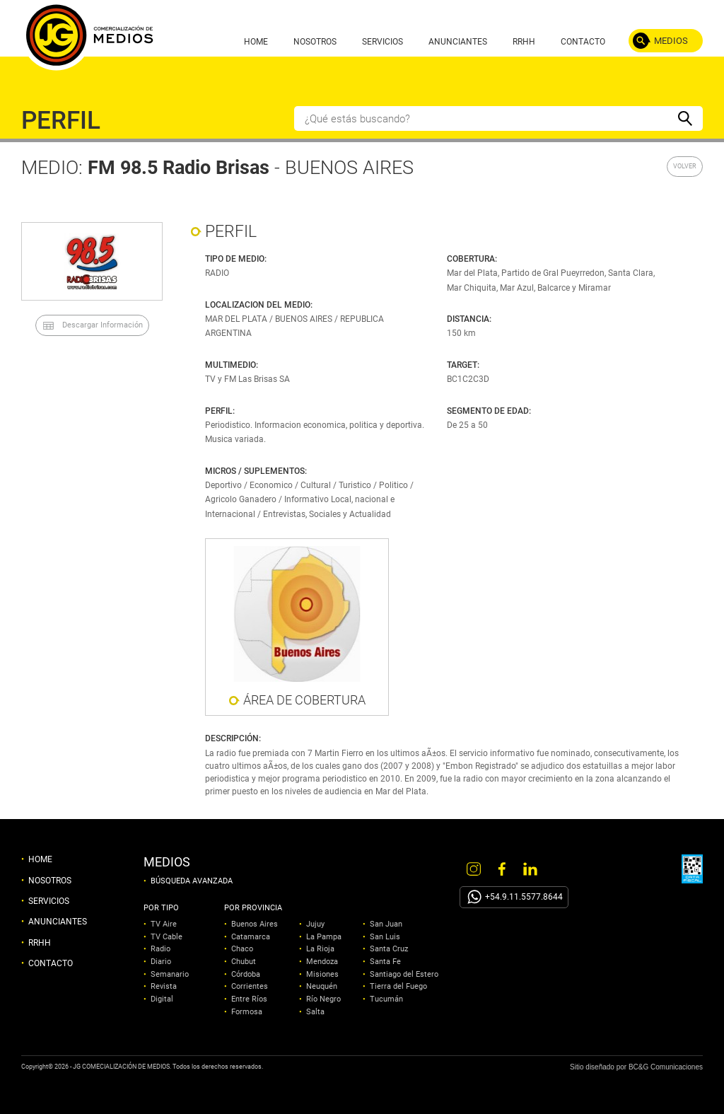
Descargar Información (102, 325)
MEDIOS (671, 40)
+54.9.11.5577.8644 (524, 897)
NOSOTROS (315, 42)
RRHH (524, 42)
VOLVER (684, 166)
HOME (256, 42)
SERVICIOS (382, 42)
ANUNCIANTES (457, 42)
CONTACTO (583, 42)
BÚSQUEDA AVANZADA (192, 881)
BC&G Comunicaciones (666, 1067)
